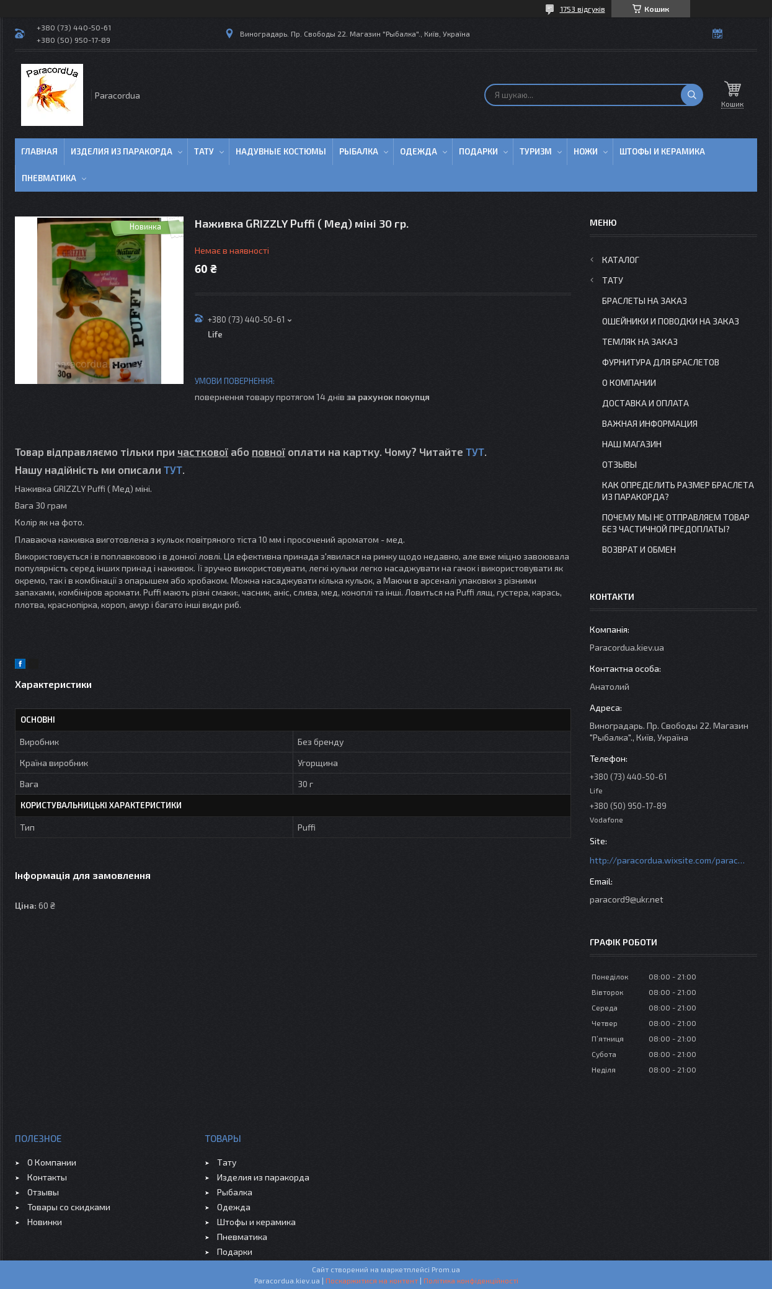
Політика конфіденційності (471, 1280)
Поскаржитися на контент (372, 1280)
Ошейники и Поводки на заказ (670, 321)
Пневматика (49, 178)
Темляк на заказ (640, 341)
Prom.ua (446, 1269)
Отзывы (619, 464)
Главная (39, 151)
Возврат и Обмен (639, 549)
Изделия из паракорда (121, 151)
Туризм (536, 151)
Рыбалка (358, 151)
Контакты (47, 1177)
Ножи (586, 151)
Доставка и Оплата (645, 403)
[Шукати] (692, 95)
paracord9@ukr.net (626, 899)
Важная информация (650, 423)
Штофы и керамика (256, 1221)
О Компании (629, 382)
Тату (204, 151)
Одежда (418, 151)
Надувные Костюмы (281, 151)
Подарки (478, 151)
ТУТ (475, 451)
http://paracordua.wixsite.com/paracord (667, 860)
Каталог (620, 259)
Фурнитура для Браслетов (660, 362)
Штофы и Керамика (662, 151)
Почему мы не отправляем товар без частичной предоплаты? (676, 523)
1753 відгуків (582, 8)
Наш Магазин (632, 444)
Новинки (44, 1221)
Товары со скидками (68, 1207)
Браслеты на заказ (644, 300)
